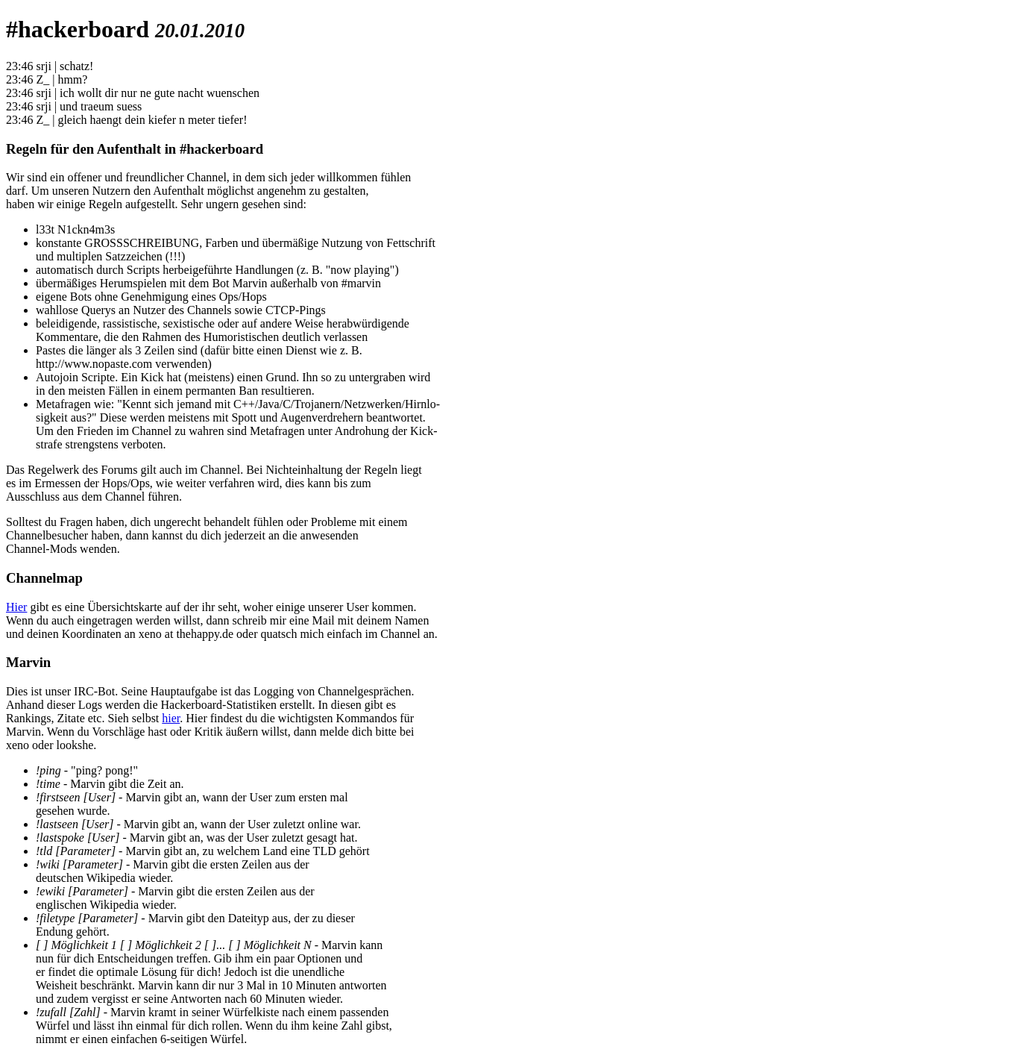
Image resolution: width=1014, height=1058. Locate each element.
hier (171, 718)
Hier (16, 607)
